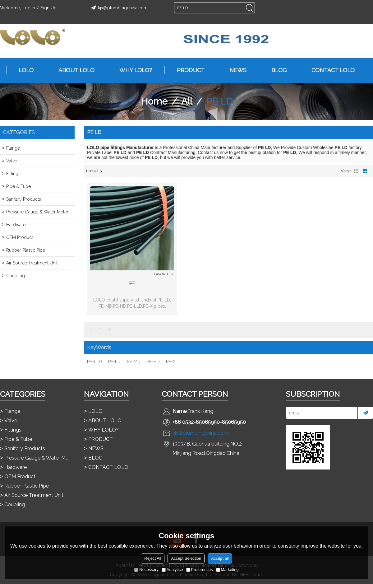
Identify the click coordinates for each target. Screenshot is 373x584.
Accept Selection (186, 558)
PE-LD (114, 361)
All (186, 101)
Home (154, 101)
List (356, 171)
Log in (28, 7)
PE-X (171, 361)
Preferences (199, 569)
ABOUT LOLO (73, 70)
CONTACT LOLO (330, 70)
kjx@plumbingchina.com (118, 7)
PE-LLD (94, 361)
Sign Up (49, 7)
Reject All (152, 558)
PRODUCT (188, 70)
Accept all (219, 558)
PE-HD (153, 361)
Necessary (146, 569)
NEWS (234, 70)
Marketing (227, 569)
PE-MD (133, 361)
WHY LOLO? (132, 70)
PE (132, 284)
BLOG (276, 70)
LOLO (23, 70)
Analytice (172, 569)
